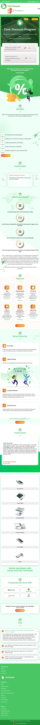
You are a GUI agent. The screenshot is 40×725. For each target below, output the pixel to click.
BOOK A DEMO (20, 610)
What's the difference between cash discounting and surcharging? (19, 631)
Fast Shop (3, 688)
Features (3, 671)
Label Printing (4, 713)
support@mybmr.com (33, 1)
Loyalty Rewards (5, 711)
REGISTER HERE (20, 73)
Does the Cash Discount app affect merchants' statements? (19, 651)
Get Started (20, 422)
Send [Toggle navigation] (38, 9)
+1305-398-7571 (5, 1)
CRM (2, 684)
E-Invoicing (4, 709)
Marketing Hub (4, 686)
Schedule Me (4, 699)
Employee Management (7, 693)
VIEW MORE (20, 325)
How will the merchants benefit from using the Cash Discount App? (20, 645)
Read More (7, 299)
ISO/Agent (3, 673)
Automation (4, 702)
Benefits (3, 669)
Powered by (15, 11)
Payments (3, 697)
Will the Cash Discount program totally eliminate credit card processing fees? (19, 657)
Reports (3, 695)
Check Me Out (4, 715)
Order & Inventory (5, 691)
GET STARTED (5, 155)
